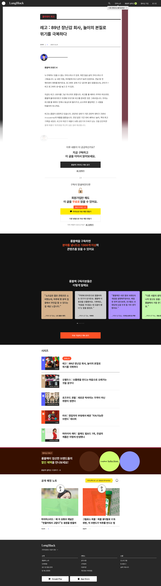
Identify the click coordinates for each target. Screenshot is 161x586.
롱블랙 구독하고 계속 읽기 (80, 164)
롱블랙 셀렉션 (131, 3)
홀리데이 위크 (48, 16)
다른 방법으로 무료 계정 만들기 (80, 218)
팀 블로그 (123, 564)
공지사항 (83, 560)
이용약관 (83, 567)
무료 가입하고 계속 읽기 (80, 335)
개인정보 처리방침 (86, 570)
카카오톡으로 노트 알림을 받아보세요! (99, 480)
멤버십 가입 (144, 3)
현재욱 (42, 45)
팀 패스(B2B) (46, 570)
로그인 (154, 3)
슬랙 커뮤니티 (124, 567)
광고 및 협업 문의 (47, 567)
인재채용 (44, 564)
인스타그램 (123, 560)
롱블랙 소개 (45, 560)
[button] (77, 323)
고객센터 (83, 564)
